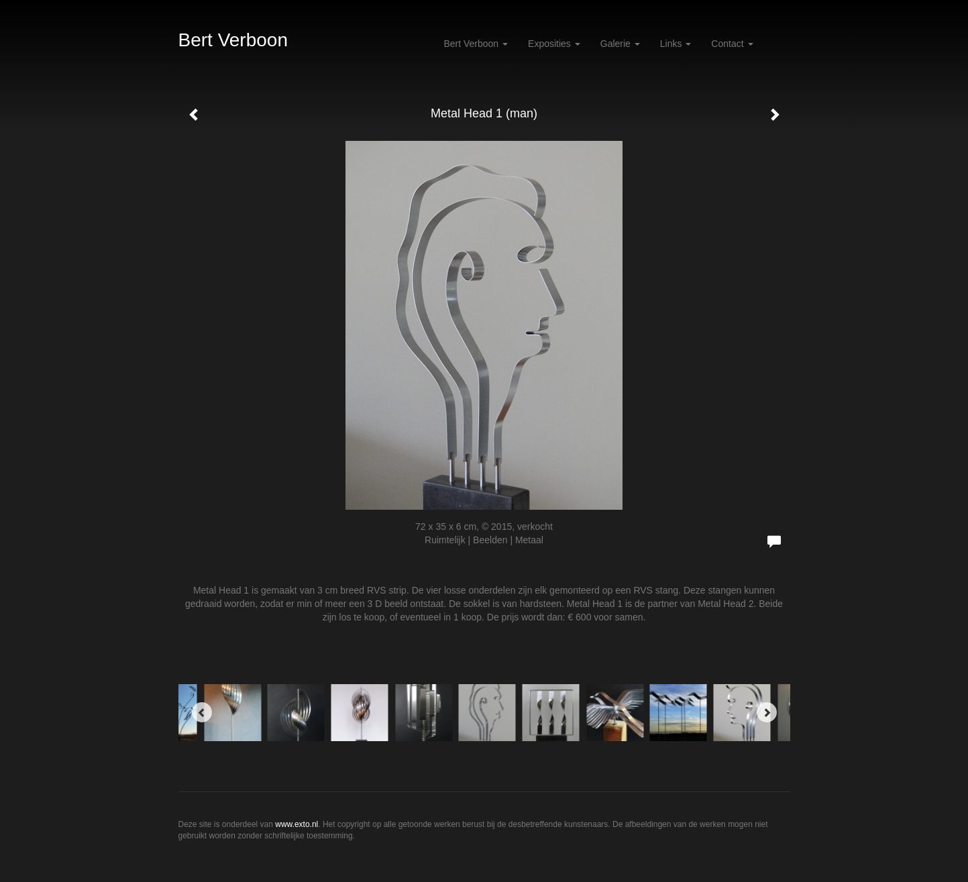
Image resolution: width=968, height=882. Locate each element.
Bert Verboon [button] (475, 43)
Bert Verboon (233, 40)
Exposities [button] (554, 43)
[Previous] (202, 712)
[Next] (767, 712)
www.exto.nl (296, 824)
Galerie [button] (620, 43)
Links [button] (676, 43)
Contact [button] (732, 43)
